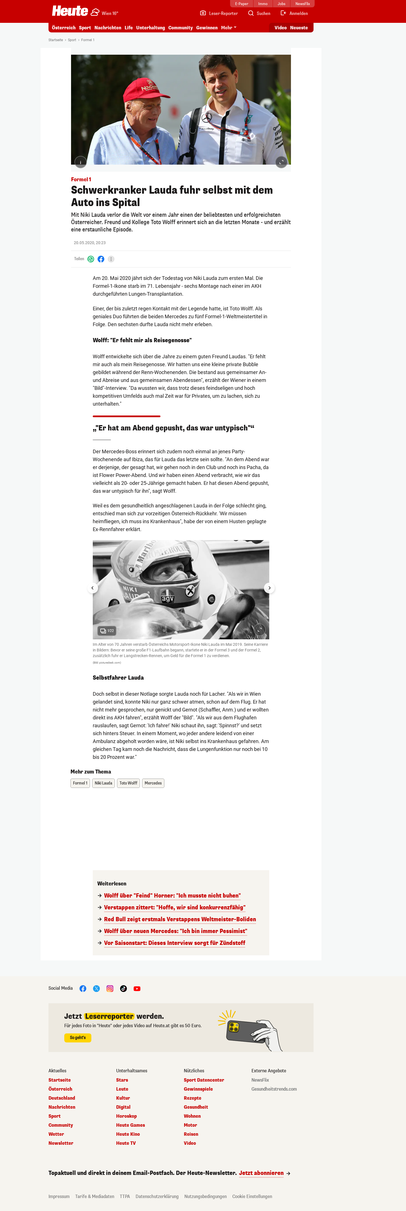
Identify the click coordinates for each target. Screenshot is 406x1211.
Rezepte (192, 1098)
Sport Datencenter (204, 1080)
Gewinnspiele (198, 1089)
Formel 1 (88, 40)
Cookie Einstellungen (252, 1196)
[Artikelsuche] (258, 13)
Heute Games (130, 1125)
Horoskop (126, 1116)
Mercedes (153, 783)
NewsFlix (260, 1080)
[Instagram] (110, 988)
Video (190, 1143)
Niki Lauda (103, 783)
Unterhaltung (150, 28)
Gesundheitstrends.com (274, 1089)
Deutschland (61, 1098)
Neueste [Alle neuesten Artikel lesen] (299, 28)
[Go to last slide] (92, 588)
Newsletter (60, 1143)
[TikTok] (123, 988)
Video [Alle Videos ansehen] (281, 28)
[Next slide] (269, 588)
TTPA (125, 1196)
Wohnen (192, 1116)
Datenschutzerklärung (157, 1196)
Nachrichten (107, 28)
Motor (190, 1125)
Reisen (191, 1134)
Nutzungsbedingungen (205, 1196)
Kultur (123, 1098)
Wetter (56, 1134)
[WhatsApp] (90, 259)
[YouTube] (137, 988)
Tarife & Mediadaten (94, 1196)
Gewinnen (207, 28)
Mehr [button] (226, 28)
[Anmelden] (294, 13)
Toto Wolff (128, 783)
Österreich (64, 28)
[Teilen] (111, 259)
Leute (122, 1089)
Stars (122, 1080)
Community (180, 28)
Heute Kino (128, 1134)
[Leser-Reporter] (219, 13)
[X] (96, 988)
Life (129, 28)
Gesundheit (196, 1107)
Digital (123, 1107)
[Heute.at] (70, 10)
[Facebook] (101, 259)
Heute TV (126, 1143)
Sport (85, 28)
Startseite (55, 40)
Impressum (59, 1196)
